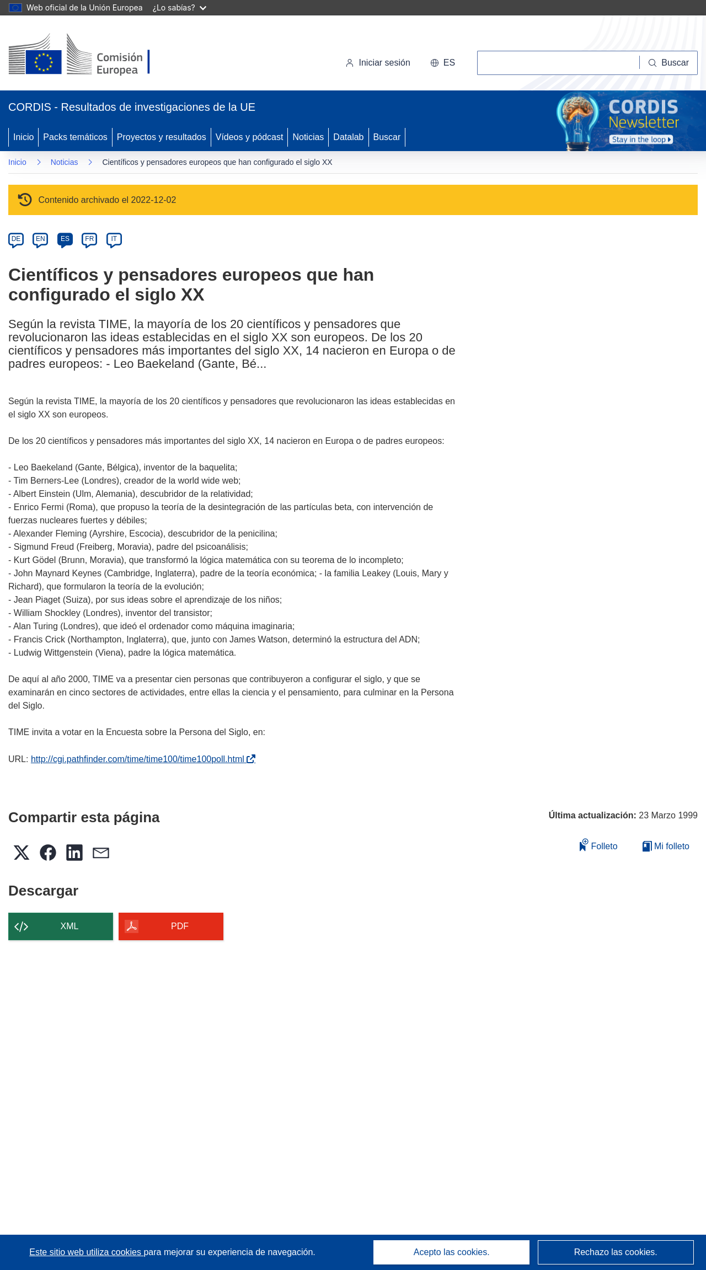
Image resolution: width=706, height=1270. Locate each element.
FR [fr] (89, 239)
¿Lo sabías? (179, 7)
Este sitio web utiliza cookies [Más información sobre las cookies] (86, 1252)
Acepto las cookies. (452, 1252)
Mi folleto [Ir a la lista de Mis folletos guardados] (666, 846)
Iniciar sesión (377, 62)
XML (70, 926)
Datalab (348, 137)
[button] (442, 63)
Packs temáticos (75, 137)
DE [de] (16, 239)
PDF (180, 926)
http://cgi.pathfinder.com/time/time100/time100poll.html (140, 759)
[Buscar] (669, 63)
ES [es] (65, 239)
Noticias (308, 137)
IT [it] (114, 239)
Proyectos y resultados (161, 137)
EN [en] (40, 239)
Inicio (23, 137)
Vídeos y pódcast (250, 137)
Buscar (387, 137)
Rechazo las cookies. (615, 1252)
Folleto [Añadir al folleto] (598, 844)
